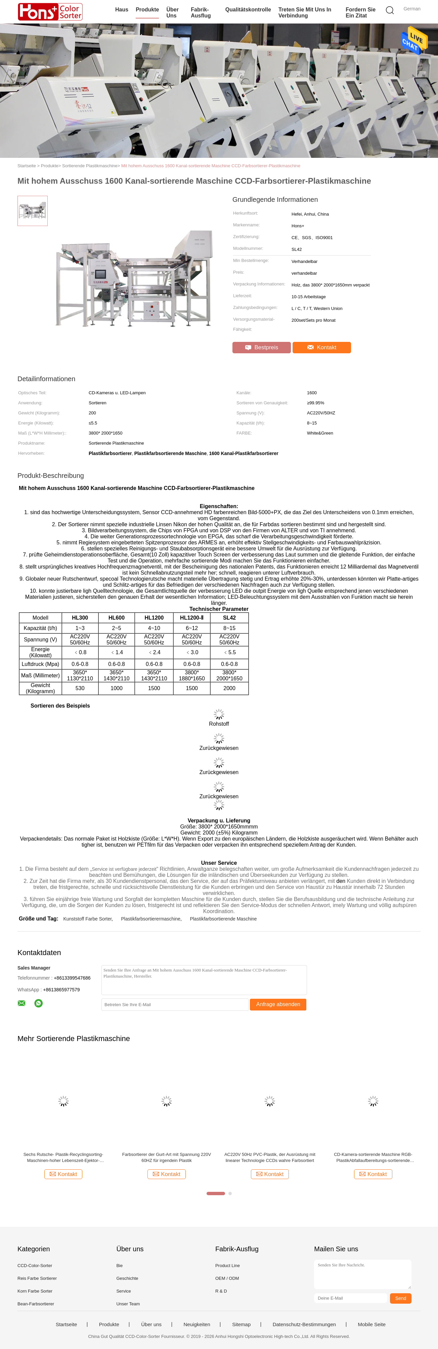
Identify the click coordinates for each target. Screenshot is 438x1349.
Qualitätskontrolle (248, 9)
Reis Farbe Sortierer (37, 1278)
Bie (119, 1265)
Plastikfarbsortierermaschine (150, 918)
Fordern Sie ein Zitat (361, 12)
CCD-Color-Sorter (34, 1265)
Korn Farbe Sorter (34, 1291)
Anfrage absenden (278, 1004)
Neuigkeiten (197, 1324)
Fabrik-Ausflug (201, 12)
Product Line (227, 1265)
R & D (221, 1291)
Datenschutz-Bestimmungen (304, 1324)
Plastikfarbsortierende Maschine (223, 918)
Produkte (147, 9)
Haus (121, 9)
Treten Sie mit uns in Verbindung (304, 12)
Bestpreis (261, 347)
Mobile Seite (372, 1324)
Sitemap (241, 1324)
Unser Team (128, 1303)
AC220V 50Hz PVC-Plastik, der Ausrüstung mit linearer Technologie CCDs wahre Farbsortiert (269, 1157)
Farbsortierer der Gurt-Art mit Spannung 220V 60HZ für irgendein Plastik (166, 1157)
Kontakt (321, 347)
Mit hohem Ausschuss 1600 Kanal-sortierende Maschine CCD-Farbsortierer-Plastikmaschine (210, 165)
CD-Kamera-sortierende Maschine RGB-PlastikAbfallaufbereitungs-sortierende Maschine (373, 1158)
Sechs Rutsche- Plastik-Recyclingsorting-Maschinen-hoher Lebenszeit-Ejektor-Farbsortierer (63, 1158)
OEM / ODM (227, 1278)
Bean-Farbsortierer (35, 1303)
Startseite (66, 1324)
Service (123, 1291)
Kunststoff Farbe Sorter (87, 918)
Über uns (172, 12)
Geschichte (127, 1278)
